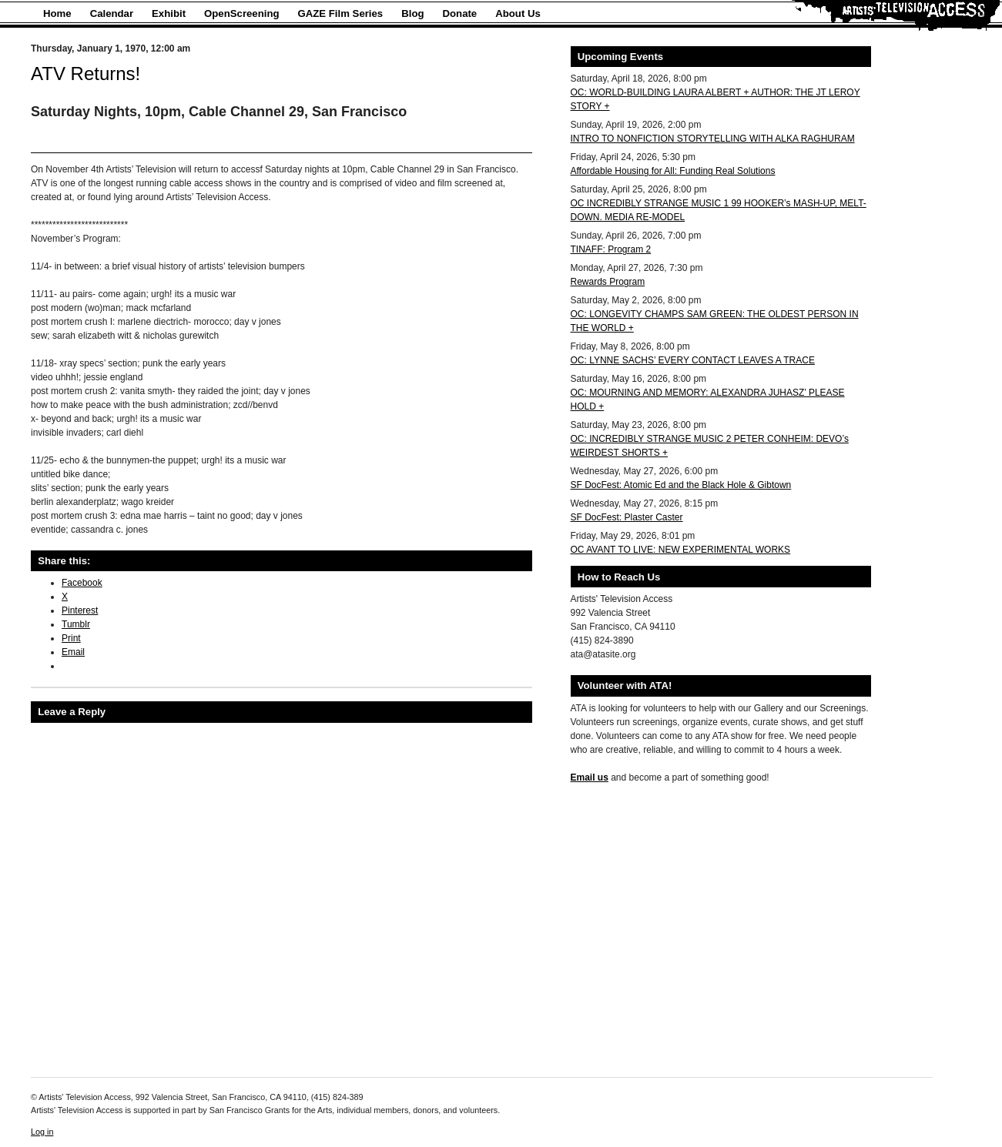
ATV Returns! (85, 73)
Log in (42, 1131)
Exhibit (169, 13)
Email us (589, 777)
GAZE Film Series (341, 13)
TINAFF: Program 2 (611, 249)
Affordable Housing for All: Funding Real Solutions (673, 171)
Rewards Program (608, 281)
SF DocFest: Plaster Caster (627, 517)
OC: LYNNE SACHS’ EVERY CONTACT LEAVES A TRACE (693, 360)
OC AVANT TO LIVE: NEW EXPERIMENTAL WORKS (681, 549)
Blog (412, 13)
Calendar (111, 13)
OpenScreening (241, 13)
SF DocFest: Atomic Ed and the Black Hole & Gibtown (681, 485)
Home (57, 13)
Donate (460, 13)
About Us (518, 13)
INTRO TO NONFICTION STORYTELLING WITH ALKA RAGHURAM (713, 138)
